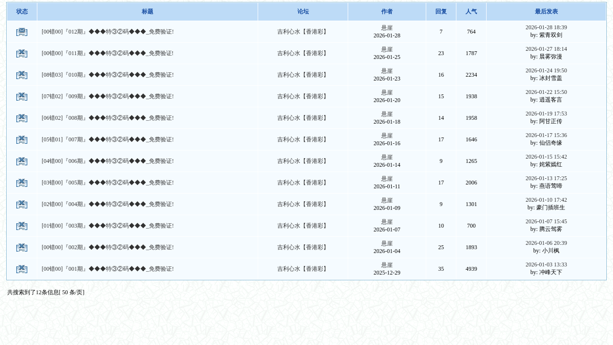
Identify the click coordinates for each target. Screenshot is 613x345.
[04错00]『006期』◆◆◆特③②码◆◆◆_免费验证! (108, 161)
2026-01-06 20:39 (546, 243)
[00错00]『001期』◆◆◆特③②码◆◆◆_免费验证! (108, 268)
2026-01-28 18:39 (546, 27)
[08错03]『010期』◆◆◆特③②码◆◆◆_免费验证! (108, 74)
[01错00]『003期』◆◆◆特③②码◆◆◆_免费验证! (108, 225)
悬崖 (387, 27)
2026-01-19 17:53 (546, 113)
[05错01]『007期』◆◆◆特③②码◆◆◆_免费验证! (108, 139)
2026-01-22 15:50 (546, 92)
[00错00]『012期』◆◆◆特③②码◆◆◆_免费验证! (108, 31)
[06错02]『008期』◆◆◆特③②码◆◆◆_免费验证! (108, 118)
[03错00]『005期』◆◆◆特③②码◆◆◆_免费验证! (108, 182)
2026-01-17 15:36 (546, 135)
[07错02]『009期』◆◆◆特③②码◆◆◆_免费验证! (108, 96)
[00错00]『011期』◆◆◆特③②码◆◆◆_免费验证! (108, 53)
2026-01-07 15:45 (546, 221)
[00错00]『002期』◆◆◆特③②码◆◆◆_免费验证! (108, 247)
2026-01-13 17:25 (546, 178)
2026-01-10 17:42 (546, 199)
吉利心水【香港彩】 (303, 31)
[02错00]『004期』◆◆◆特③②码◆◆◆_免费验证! (108, 204)
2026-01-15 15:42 (546, 156)
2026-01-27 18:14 (546, 49)
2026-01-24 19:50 (546, 70)
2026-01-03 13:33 (546, 264)
